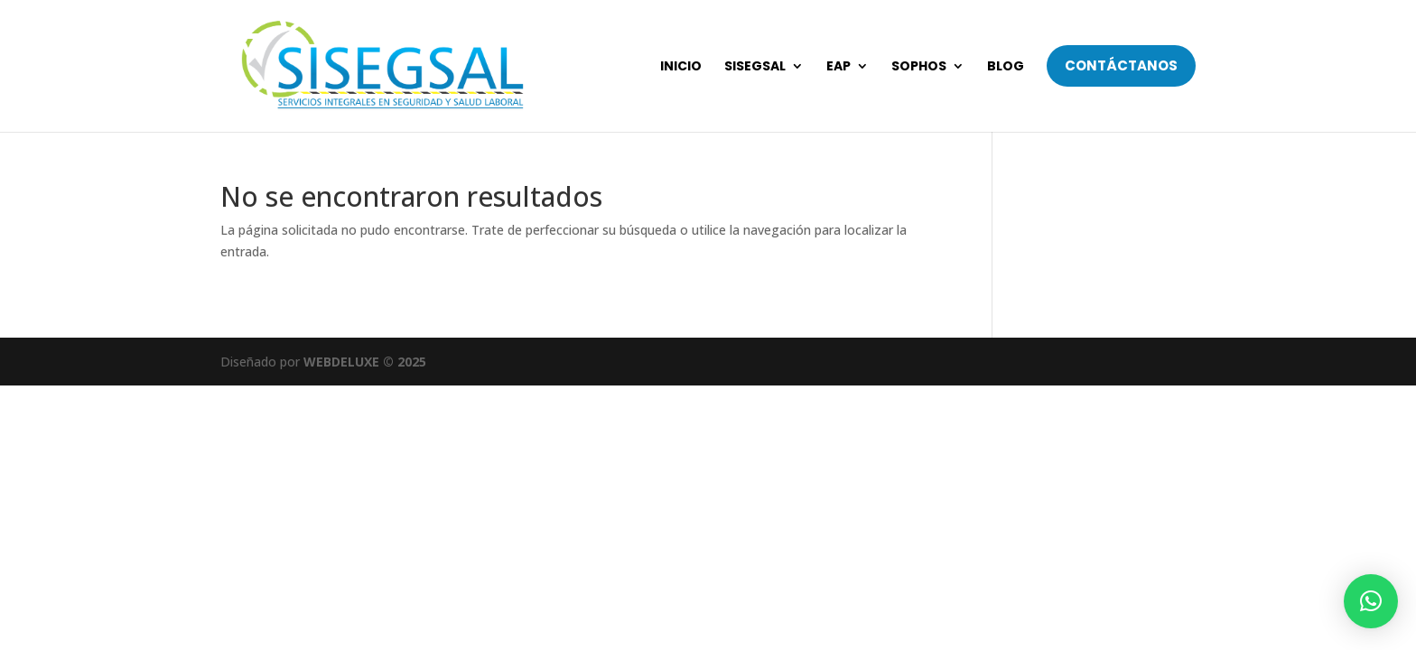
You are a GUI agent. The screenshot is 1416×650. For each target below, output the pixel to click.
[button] (1371, 601)
